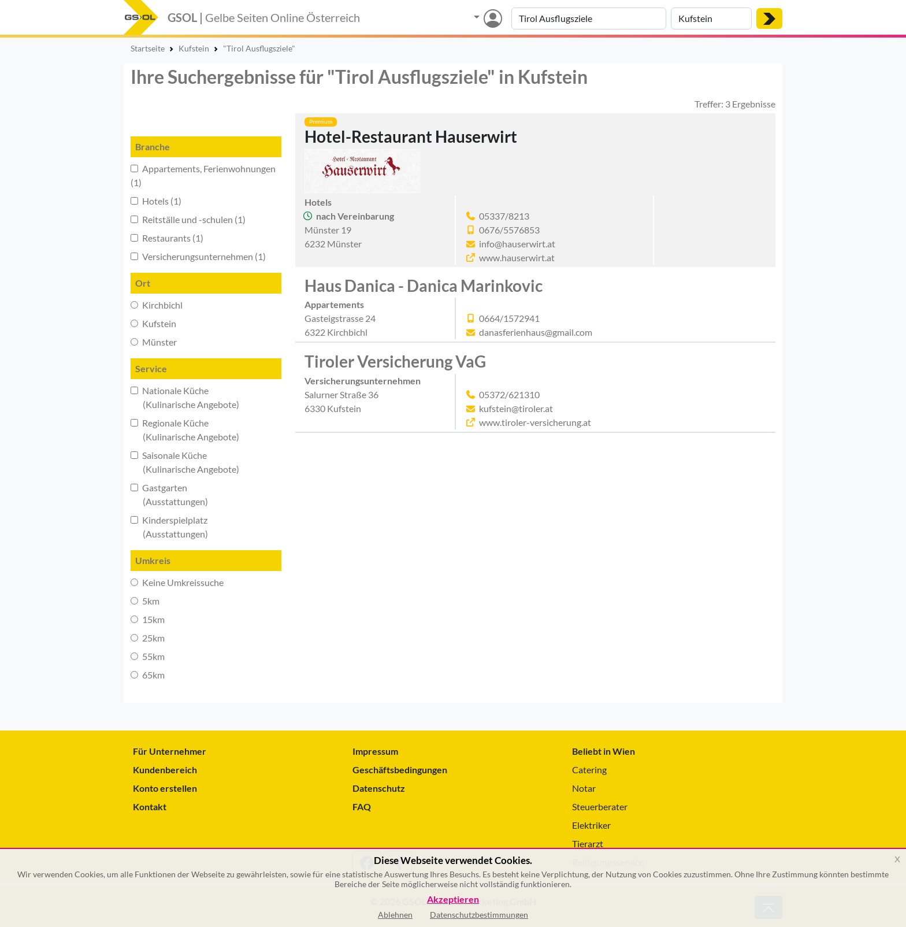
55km (148, 656)
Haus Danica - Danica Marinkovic (424, 285)
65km (148, 674)
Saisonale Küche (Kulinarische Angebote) (185, 462)
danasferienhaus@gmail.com (535, 332)
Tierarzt (587, 843)
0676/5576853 (509, 229)
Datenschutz (378, 788)
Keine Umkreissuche (177, 582)
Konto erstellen (165, 788)
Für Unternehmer (169, 751)
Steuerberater (599, 806)
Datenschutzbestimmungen (479, 914)
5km (145, 600)
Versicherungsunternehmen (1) (198, 256)
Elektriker (591, 825)
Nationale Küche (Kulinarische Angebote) (185, 397)
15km (148, 619)
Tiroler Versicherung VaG (395, 361)
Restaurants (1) (167, 237)
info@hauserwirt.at (517, 243)
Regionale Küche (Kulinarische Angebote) (185, 429)
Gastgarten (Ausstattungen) (169, 494)
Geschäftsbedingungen (399, 769)
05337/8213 (504, 215)
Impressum (375, 751)
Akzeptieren (453, 899)
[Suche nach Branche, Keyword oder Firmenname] (588, 18)
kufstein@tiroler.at (516, 408)
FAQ (361, 806)
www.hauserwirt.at (517, 257)
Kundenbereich (165, 769)
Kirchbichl (157, 304)
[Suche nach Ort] (711, 18)
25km (148, 637)
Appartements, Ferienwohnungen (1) (203, 175)
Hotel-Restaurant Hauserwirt (411, 136)
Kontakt (149, 806)
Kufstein (153, 323)
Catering (589, 769)
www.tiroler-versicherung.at (535, 422)
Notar (584, 788)
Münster (154, 341)
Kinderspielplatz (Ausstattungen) (169, 526)
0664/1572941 (509, 318)
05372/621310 (509, 394)
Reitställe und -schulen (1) (188, 219)
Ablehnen (395, 914)
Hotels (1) (156, 200)
